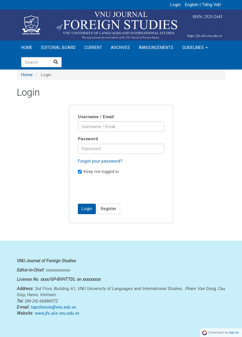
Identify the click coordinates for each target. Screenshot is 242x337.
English (192, 4)
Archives (120, 47)
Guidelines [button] (195, 47)
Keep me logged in (98, 171)
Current (93, 47)
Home (26, 47)
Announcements (156, 47)
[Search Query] (35, 62)
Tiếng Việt (211, 4)
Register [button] (108, 208)
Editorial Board (58, 47)
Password (88, 138)
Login (175, 4)
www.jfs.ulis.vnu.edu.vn (57, 313)
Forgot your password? (100, 161)
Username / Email (96, 116)
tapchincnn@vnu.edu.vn (53, 307)
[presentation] (122, 189)
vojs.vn (234, 332)
